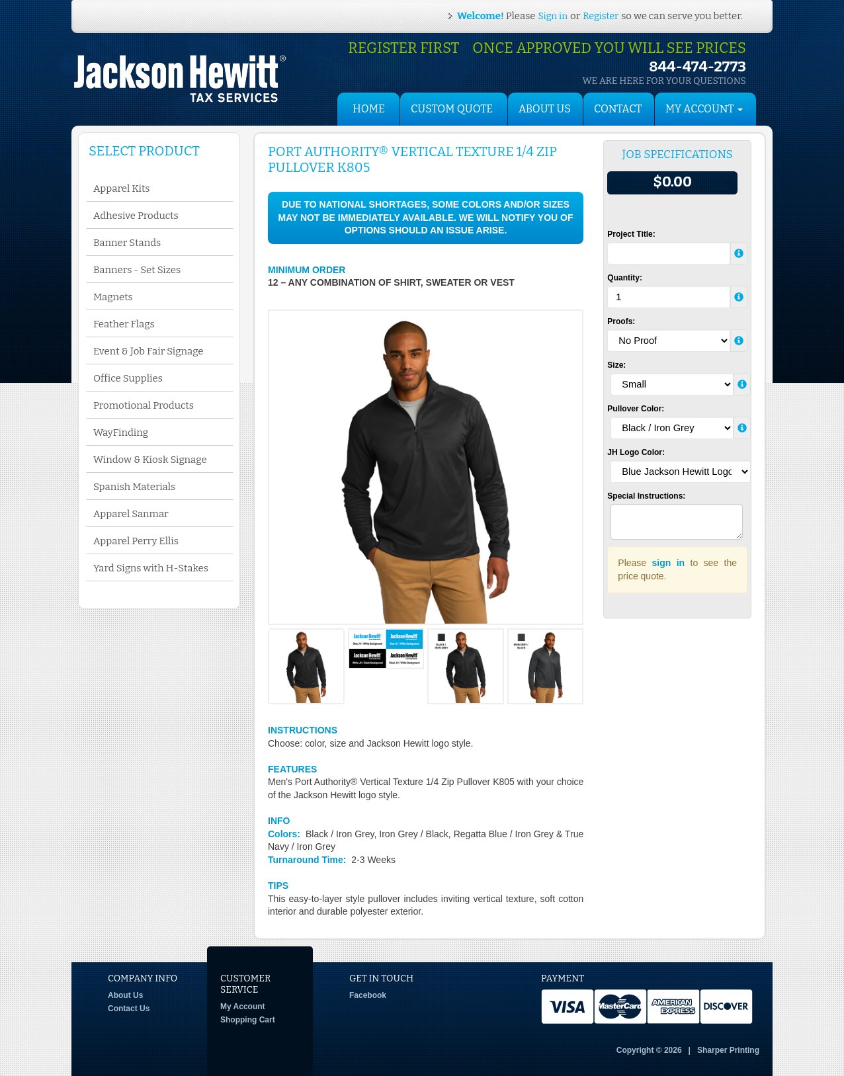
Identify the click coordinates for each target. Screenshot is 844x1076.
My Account (242, 1006)
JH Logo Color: (636, 452)
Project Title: (631, 234)
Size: (616, 365)
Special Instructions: (646, 496)
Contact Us (128, 1008)
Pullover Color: (635, 408)
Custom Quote (452, 109)
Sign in (553, 16)
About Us (545, 109)
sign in (668, 563)
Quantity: (624, 277)
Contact (618, 109)
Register (600, 16)
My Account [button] (704, 109)
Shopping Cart (247, 1019)
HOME (369, 109)
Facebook (367, 995)
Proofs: (621, 321)
